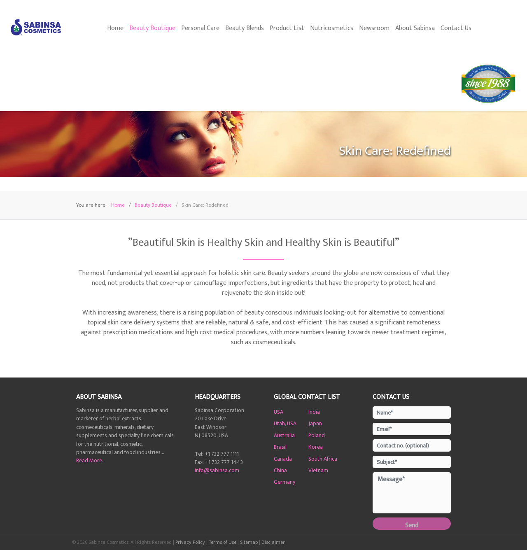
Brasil (280, 447)
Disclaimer (273, 542)
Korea (315, 447)
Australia (284, 435)
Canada (283, 459)
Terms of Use (222, 542)
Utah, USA (285, 423)
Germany (284, 482)
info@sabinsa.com (217, 470)
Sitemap (249, 542)
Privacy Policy (190, 542)
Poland (316, 435)
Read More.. (90, 460)
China (280, 470)
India (314, 412)
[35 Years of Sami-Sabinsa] (489, 83)
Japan (315, 423)
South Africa (322, 459)
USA (278, 412)
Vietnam (318, 470)
